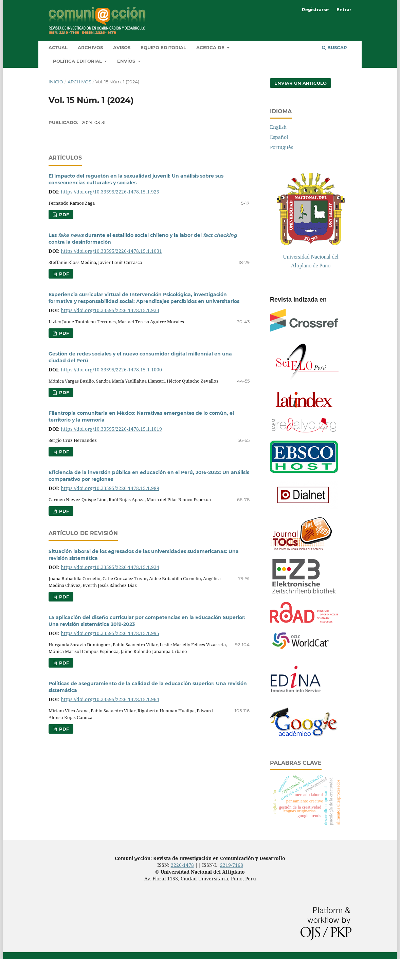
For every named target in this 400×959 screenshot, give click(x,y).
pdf (63, 214)
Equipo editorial (163, 47)
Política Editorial (78, 61)
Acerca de (211, 47)
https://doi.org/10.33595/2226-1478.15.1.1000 (111, 369)
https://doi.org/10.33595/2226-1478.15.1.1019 (111, 429)
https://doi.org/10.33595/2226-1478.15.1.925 (110, 191)
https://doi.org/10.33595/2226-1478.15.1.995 (110, 633)
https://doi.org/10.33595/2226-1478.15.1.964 (110, 699)
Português (281, 147)
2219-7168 (231, 865)
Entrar (344, 9)
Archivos (90, 47)
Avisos (121, 47)
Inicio (56, 81)
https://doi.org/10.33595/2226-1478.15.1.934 (110, 567)
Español (279, 137)
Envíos (127, 61)
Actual (58, 47)
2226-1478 (182, 865)
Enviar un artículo (300, 83)
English (278, 127)
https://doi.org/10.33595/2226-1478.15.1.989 (110, 488)
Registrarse (315, 9)
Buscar (334, 47)
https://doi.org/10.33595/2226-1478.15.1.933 (110, 310)
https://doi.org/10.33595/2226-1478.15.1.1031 (111, 251)
